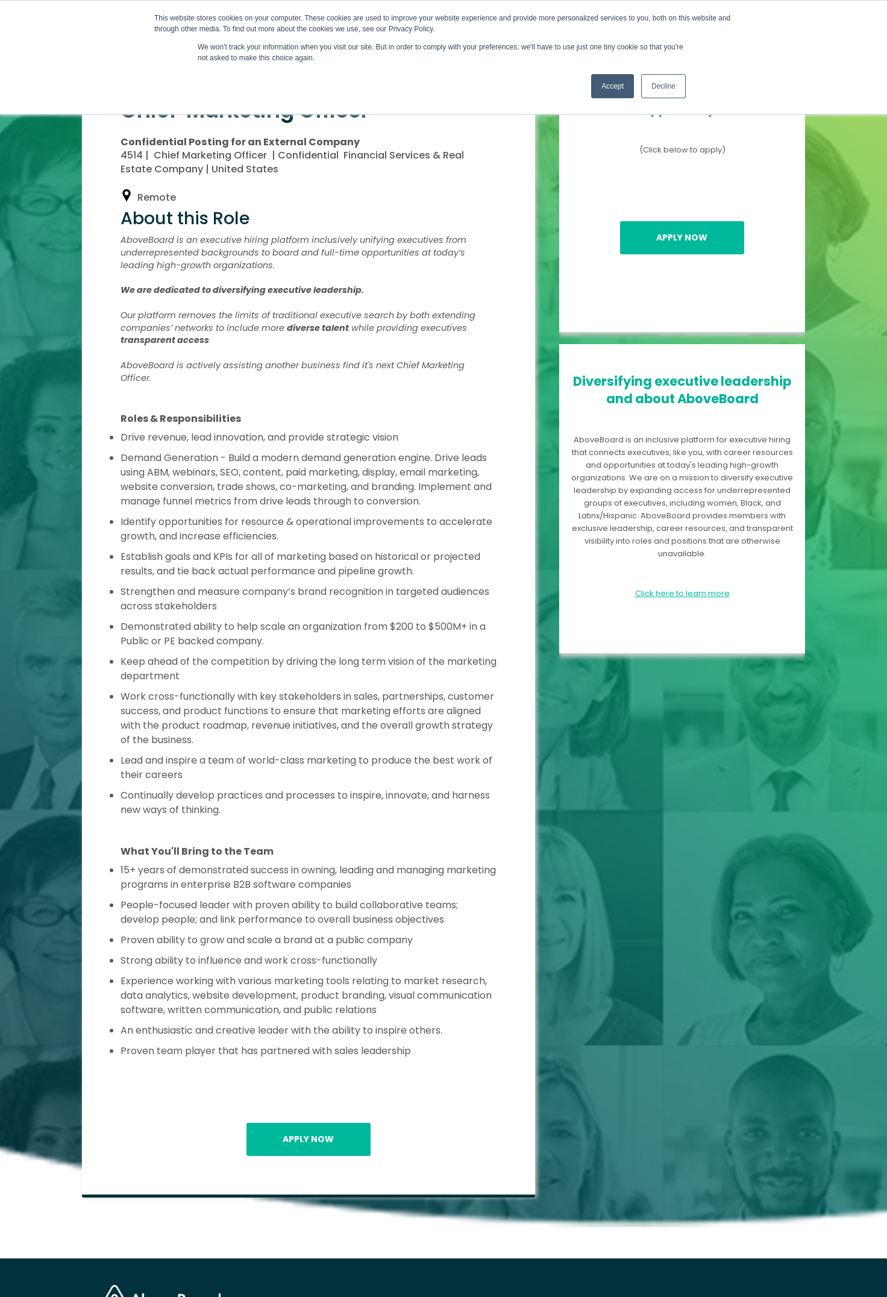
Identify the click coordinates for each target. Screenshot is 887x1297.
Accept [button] (612, 86)
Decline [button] (663, 86)
